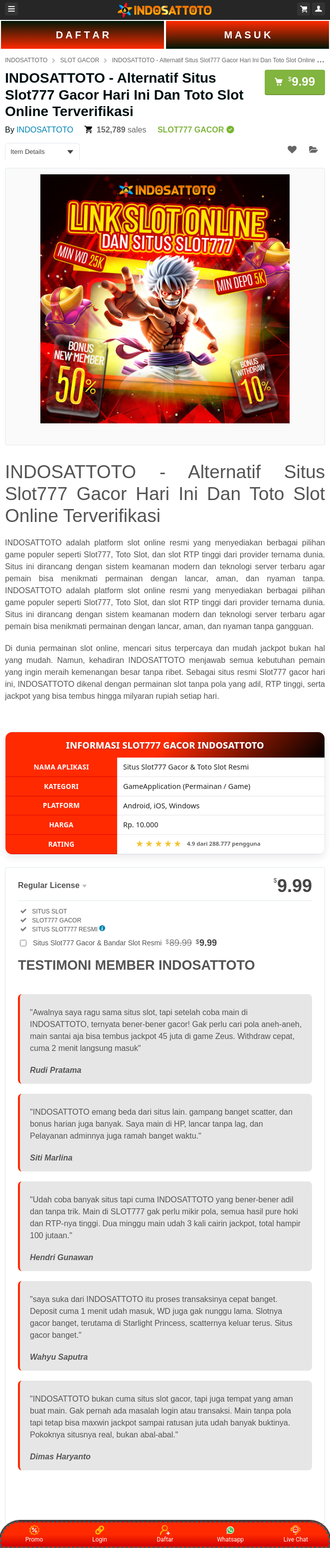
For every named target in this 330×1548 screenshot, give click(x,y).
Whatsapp (230, 1534)
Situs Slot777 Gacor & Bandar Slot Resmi (125, 942)
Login (99, 1534)
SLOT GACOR (79, 60)
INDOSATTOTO (26, 60)
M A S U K (247, 34)
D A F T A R (82, 34)
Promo (34, 1534)
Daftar (165, 1534)
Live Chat (296, 1534)
